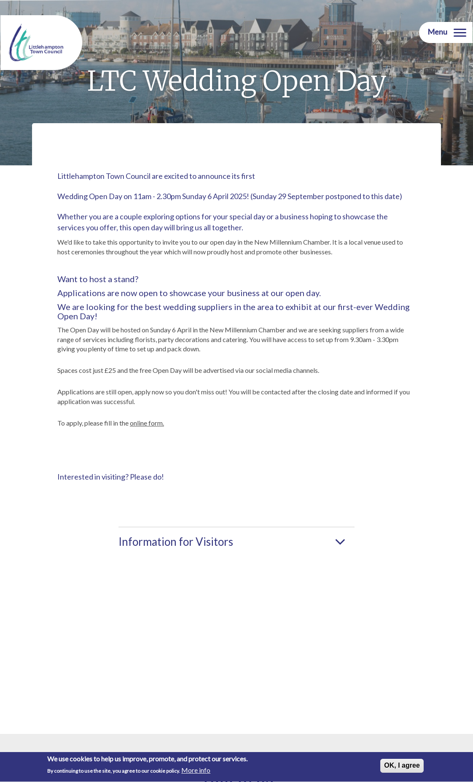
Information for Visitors (175, 541)
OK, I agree (401, 766)
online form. (147, 423)
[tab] (236, 541)
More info (195, 772)
